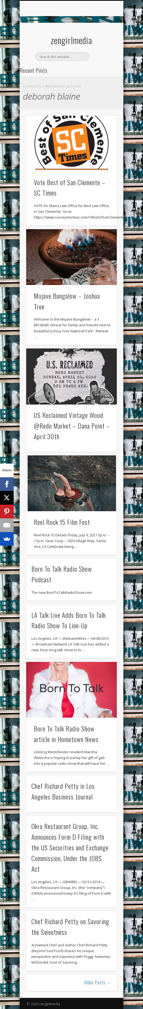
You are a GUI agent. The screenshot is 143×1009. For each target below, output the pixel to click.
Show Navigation (103, 49)
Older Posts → (97, 982)
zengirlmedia (71, 40)
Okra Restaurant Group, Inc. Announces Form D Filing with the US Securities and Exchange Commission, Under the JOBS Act (70, 847)
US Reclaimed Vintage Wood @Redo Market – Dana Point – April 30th (72, 425)
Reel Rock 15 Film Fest (62, 522)
